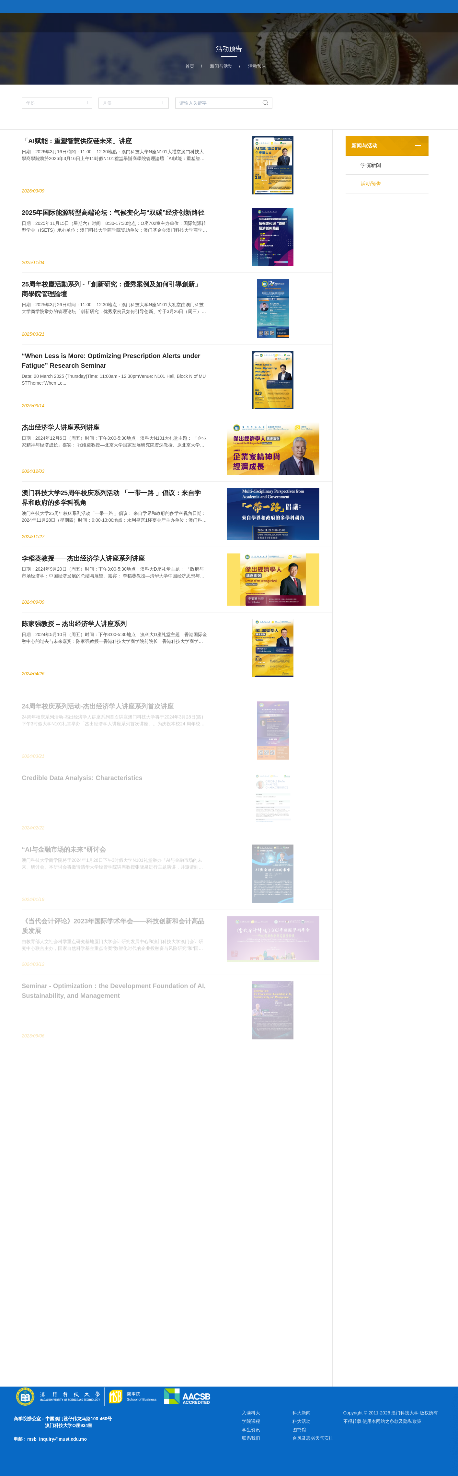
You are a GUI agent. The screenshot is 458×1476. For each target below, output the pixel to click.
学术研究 (406, 22)
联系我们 (251, 1438)
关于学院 (314, 22)
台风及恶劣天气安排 (312, 1438)
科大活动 (301, 1421)
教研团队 (375, 22)
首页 (289, 22)
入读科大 (251, 1412)
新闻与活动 (221, 66)
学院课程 (345, 22)
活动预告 (257, 66)
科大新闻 (301, 1412)
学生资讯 (251, 1429)
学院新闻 (371, 165)
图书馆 (299, 1429)
